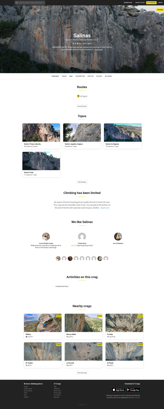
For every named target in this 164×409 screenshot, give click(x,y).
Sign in (160, 2)
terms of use (135, 397)
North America (28, 388)
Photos (91, 76)
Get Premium (151, 2)
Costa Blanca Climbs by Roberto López (83, 40)
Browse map (128, 2)
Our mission (57, 395)
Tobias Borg (82, 243)
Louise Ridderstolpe (46, 243)
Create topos (140, 2)
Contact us (57, 388)
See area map (82, 373)
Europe (26, 386)
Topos (64, 76)
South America (28, 391)
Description (80, 76)
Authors (108, 76)
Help (55, 386)
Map (71, 76)
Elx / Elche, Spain (85, 43)
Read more (98, 50)
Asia (25, 395)
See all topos (82, 182)
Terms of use (57, 391)
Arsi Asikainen (118, 243)
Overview (55, 76)
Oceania (26, 397)
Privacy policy (57, 393)
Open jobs (56, 397)
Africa (25, 393)
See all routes (82, 106)
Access (99, 76)
